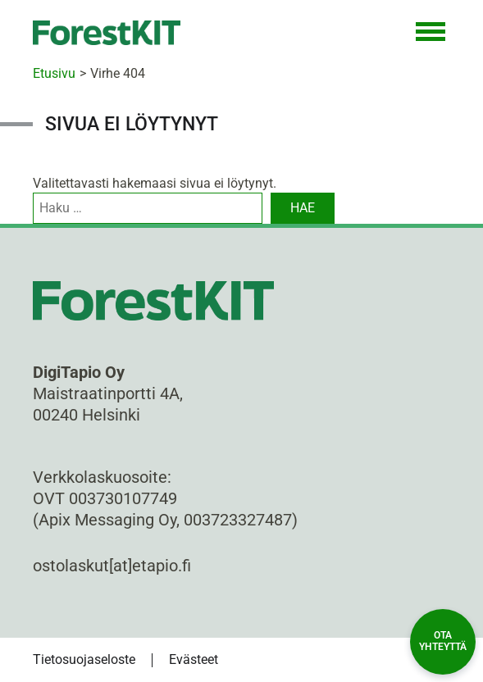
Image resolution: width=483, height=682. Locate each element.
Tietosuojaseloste (84, 659)
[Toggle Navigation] (430, 32)
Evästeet (193, 659)
